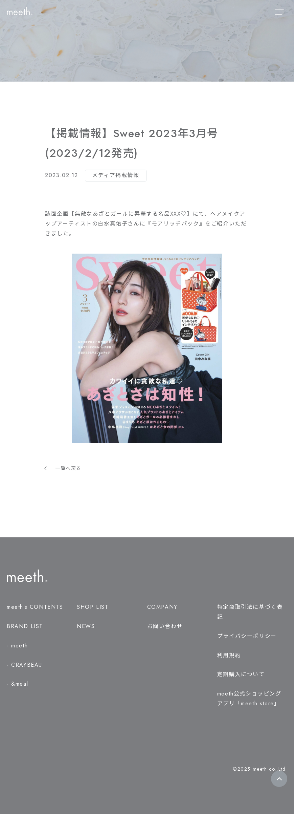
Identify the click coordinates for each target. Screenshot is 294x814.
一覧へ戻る (68, 468)
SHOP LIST (92, 607)
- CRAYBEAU (24, 665)
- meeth (17, 645)
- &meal (17, 684)
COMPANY (162, 607)
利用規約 (229, 655)
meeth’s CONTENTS (35, 607)
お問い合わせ (165, 626)
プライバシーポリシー (247, 636)
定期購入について (241, 674)
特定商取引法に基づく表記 (250, 612)
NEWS (86, 626)
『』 (175, 224)
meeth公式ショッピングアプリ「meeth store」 (249, 698)
